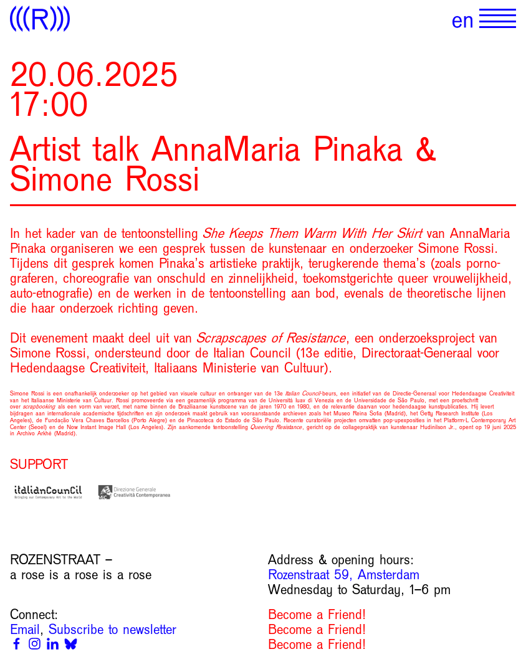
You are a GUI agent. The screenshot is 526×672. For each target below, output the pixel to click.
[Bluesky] (70, 643)
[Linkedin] (52, 643)
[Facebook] (16, 643)
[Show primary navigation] (497, 19)
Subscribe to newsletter (112, 629)
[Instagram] (34, 643)
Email (25, 629)
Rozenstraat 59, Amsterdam (343, 574)
